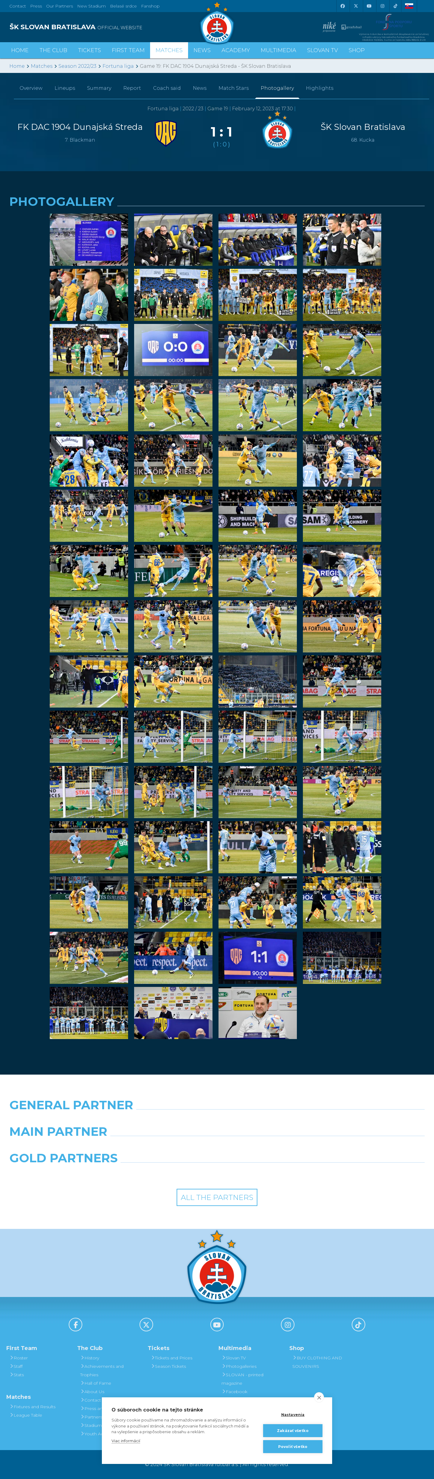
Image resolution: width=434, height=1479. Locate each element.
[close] (319, 1397)
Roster (18, 1358)
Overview (31, 88)
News (202, 50)
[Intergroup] (163, 1173)
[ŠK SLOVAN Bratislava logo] (217, 22)
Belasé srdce (123, 6)
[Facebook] (342, 6)
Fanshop (150, 6)
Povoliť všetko (293, 1446)
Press (36, 6)
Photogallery (277, 88)
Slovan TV (322, 50)
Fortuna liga (118, 66)
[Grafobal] (163, 1147)
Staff (16, 1366)
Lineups (65, 88)
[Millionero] (270, 1147)
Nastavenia (293, 1414)
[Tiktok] (395, 6)
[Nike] (217, 1120)
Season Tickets (168, 1366)
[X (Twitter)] (356, 6)
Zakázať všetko (293, 1430)
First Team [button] (128, 50)
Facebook (234, 1391)
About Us (92, 1391)
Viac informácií (126, 1440)
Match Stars (234, 88)
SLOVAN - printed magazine (242, 1379)
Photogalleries (239, 1366)
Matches (41, 66)
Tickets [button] (89, 50)
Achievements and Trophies (102, 1370)
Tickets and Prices (171, 1358)
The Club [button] (53, 50)
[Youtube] (369, 6)
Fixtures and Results (32, 1406)
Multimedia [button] (278, 50)
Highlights (319, 88)
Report (132, 88)
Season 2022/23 (77, 66)
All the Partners (217, 1197)
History (89, 1358)
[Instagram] (382, 6)
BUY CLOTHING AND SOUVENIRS (317, 1362)
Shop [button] (357, 50)
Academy (236, 50)
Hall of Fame (95, 1383)
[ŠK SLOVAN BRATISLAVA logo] (110, 27)
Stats (16, 1374)
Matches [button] (169, 50)
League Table (25, 1415)
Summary (99, 88)
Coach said (167, 88)
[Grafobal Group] (270, 1173)
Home (17, 66)
